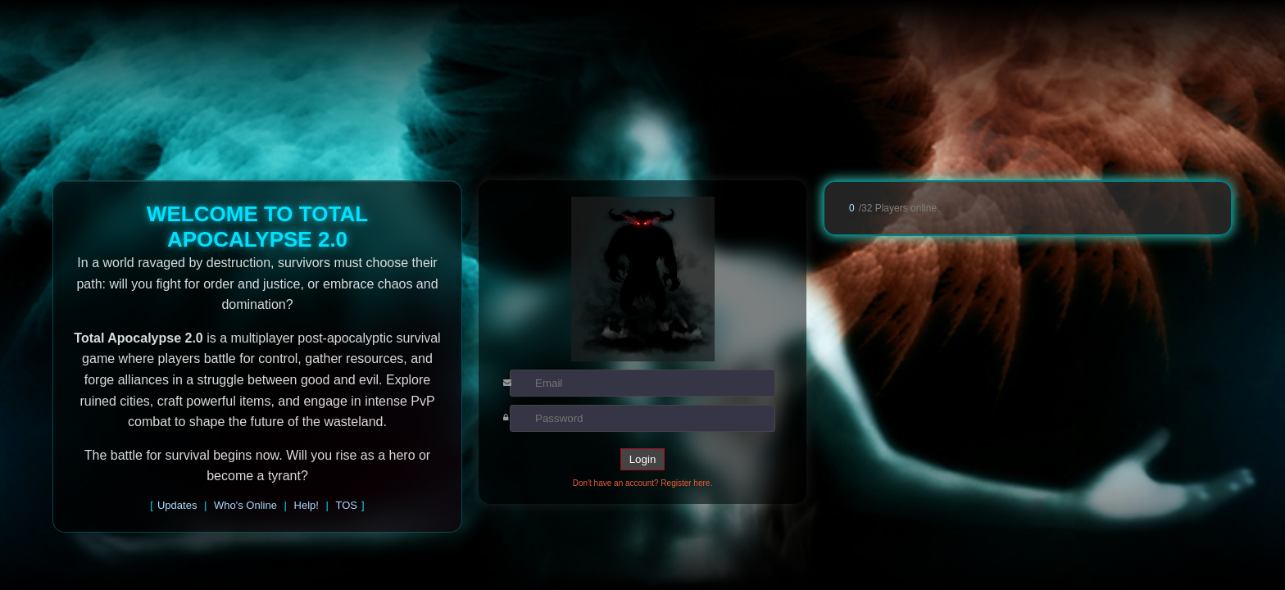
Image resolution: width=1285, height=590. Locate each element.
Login (642, 459)
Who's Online (245, 505)
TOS (347, 505)
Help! (306, 505)
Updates (177, 505)
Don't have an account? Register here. (642, 483)
